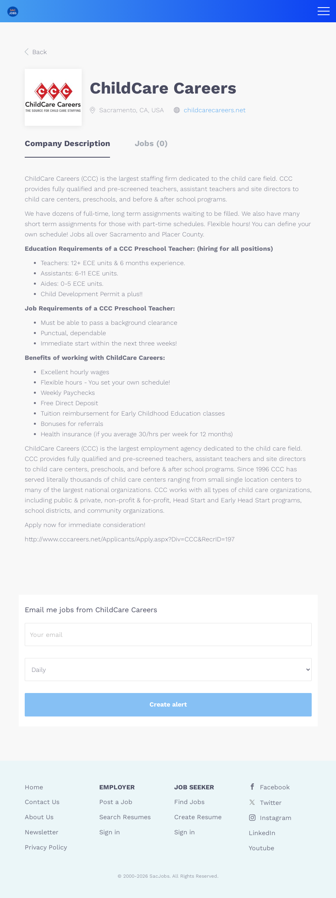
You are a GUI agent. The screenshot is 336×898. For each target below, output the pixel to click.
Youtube (261, 848)
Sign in (109, 832)
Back (38, 52)
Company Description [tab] (67, 143)
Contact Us (42, 802)
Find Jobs (189, 802)
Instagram (275, 818)
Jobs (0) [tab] (151, 143)
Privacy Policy (46, 847)
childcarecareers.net (215, 110)
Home (34, 787)
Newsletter (42, 832)
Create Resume (198, 817)
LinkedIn (262, 833)
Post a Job (115, 802)
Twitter (271, 802)
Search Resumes (125, 817)
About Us (39, 817)
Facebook (275, 787)
